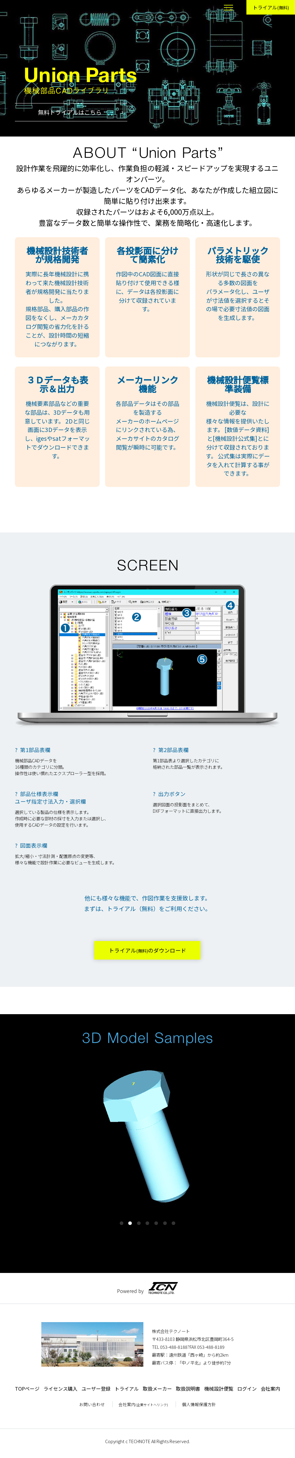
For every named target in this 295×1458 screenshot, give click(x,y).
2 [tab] (130, 1223)
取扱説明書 (188, 1388)
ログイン (247, 1388)
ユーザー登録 (96, 1388)
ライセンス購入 (60, 1388)
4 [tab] (147, 1223)
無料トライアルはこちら (58, 112)
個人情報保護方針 (199, 1404)
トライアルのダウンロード (147, 950)
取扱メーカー (157, 1388)
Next (268, 1144)
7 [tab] (173, 1223)
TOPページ (27, 1388)
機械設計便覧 (218, 1388)
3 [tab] (139, 1223)
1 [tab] (121, 1223)
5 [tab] (156, 1223)
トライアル (271, 7)
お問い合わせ (92, 1404)
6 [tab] (165, 1223)
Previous (26, 1144)
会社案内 (270, 1388)
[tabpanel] (147, 1135)
